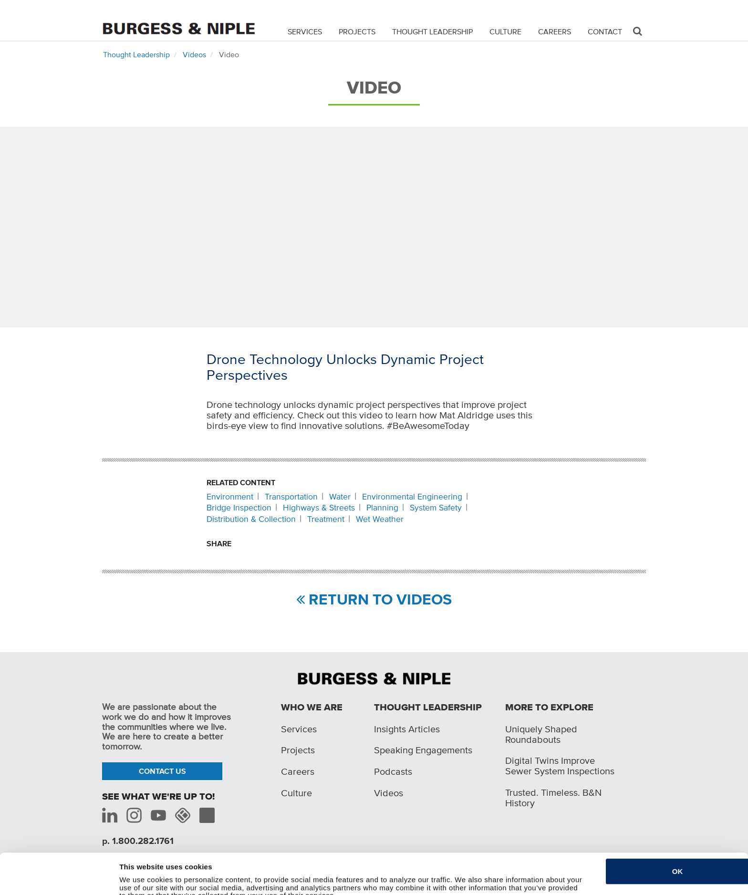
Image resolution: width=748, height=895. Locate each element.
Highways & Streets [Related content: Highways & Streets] (319, 507)
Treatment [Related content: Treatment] (325, 519)
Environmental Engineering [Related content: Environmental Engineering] (412, 496)
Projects (357, 31)
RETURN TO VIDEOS (374, 599)
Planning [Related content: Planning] (382, 507)
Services (305, 31)
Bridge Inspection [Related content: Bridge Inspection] (239, 507)
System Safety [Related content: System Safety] (436, 507)
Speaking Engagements (423, 750)
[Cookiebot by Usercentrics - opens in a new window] (56, 882)
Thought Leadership (432, 31)
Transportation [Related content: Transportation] (291, 496)
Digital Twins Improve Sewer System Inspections (559, 765)
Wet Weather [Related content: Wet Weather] (380, 519)
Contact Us (162, 771)
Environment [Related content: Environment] (230, 496)
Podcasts (393, 771)
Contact (605, 31)
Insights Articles (407, 729)
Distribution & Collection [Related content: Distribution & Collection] (251, 519)
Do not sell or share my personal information (196, 882)
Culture (505, 31)
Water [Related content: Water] (340, 496)
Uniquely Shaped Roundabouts (541, 734)
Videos (194, 54)
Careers (554, 31)
